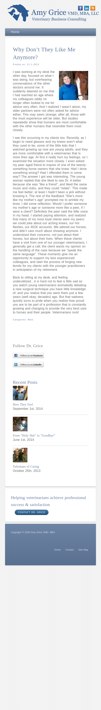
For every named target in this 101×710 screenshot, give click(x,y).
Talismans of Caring (26, 466)
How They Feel (23, 404)
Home (57, 549)
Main (30, 319)
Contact (69, 549)
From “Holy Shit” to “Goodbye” (34, 435)
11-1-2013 (33, 64)
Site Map (83, 549)
